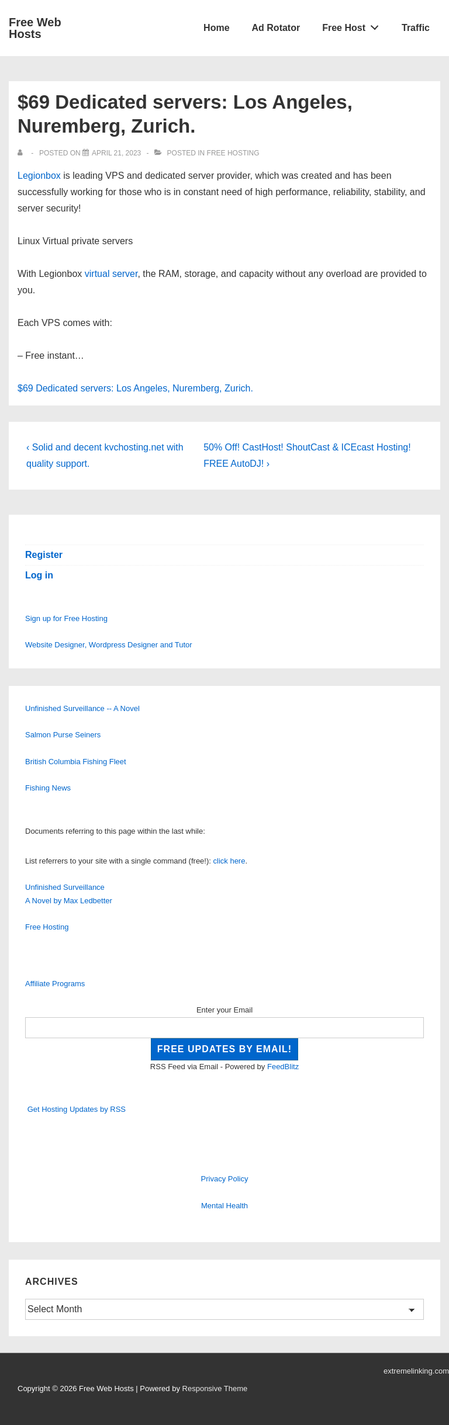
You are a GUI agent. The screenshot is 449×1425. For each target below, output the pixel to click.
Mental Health (224, 1205)
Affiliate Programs (55, 983)
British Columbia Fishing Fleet (75, 761)
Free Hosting (233, 153)
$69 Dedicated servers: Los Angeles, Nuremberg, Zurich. (135, 388)
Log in (39, 575)
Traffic (416, 28)
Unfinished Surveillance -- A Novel (82, 708)
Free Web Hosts (35, 28)
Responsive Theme (215, 1388)
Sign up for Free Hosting (66, 618)
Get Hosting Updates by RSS (76, 1109)
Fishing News (48, 787)
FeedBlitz (283, 1066)
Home (216, 28)
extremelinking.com (416, 1371)
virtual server (111, 274)
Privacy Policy (224, 1178)
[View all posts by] (22, 153)
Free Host (353, 25)
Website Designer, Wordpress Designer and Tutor (108, 644)
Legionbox (39, 176)
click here (229, 861)
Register (44, 555)
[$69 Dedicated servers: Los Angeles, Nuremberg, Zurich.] (116, 153)
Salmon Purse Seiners (63, 734)
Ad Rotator (276, 28)
